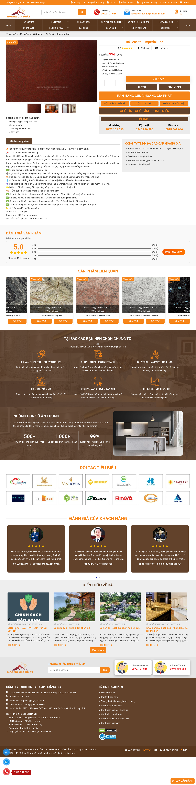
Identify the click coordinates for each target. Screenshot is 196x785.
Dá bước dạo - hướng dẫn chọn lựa (118, 628)
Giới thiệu (76, 2)
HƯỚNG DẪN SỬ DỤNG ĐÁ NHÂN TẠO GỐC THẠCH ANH (27, 629)
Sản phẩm (24, 34)
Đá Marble (60, 22)
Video (187, 25)
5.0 (119, 48)
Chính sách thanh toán (110, 705)
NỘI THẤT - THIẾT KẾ (114, 103)
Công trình (169, 28)
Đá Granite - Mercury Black (29, 315)
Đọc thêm (14, 645)
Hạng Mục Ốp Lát (141, 28)
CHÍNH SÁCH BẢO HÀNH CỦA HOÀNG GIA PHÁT (73, 629)
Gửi (105, 670)
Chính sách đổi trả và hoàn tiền (114, 718)
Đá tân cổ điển (169, 22)
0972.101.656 (114, 129)
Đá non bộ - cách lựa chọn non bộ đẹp (166, 628)
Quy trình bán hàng (147, 2)
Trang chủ (11, 34)
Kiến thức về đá (126, 2)
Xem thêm (98, 650)
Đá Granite (32, 22)
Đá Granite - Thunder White (167, 315)
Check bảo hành (168, 2)
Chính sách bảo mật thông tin (113, 710)
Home (9, 25)
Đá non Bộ (87, 28)
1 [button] (97, 578)
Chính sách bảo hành (109, 723)
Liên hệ (184, 2)
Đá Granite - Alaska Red (121, 315)
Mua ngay (158, 79)
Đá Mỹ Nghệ (114, 28)
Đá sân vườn (32, 28)
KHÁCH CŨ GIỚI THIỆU (174, 103)
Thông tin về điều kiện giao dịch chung (117, 701)
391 (156, 48)
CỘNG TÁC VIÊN (145, 103)
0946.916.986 (144, 129)
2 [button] (99, 578)
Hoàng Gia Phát (145, 156)
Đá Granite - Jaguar (75, 315)
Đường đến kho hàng (94, 2)
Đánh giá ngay (174, 252)
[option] (51, 71)
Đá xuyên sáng (86, 22)
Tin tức (111, 2)
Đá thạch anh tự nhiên (112, 22)
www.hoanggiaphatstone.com (150, 160)
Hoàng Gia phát (144, 164)
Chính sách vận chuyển (110, 714)
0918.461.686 (174, 129)
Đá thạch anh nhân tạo (139, 22)
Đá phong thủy (59, 28)
